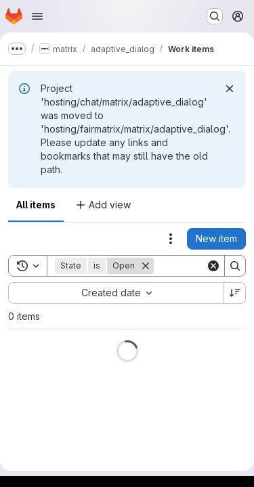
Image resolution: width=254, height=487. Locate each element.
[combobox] (116, 293)
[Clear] (213, 266)
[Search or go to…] (215, 16)
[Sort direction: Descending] (235, 293)
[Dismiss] (229, 88)
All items (36, 204)
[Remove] (145, 266)
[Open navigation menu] (37, 16)
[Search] (235, 266)
